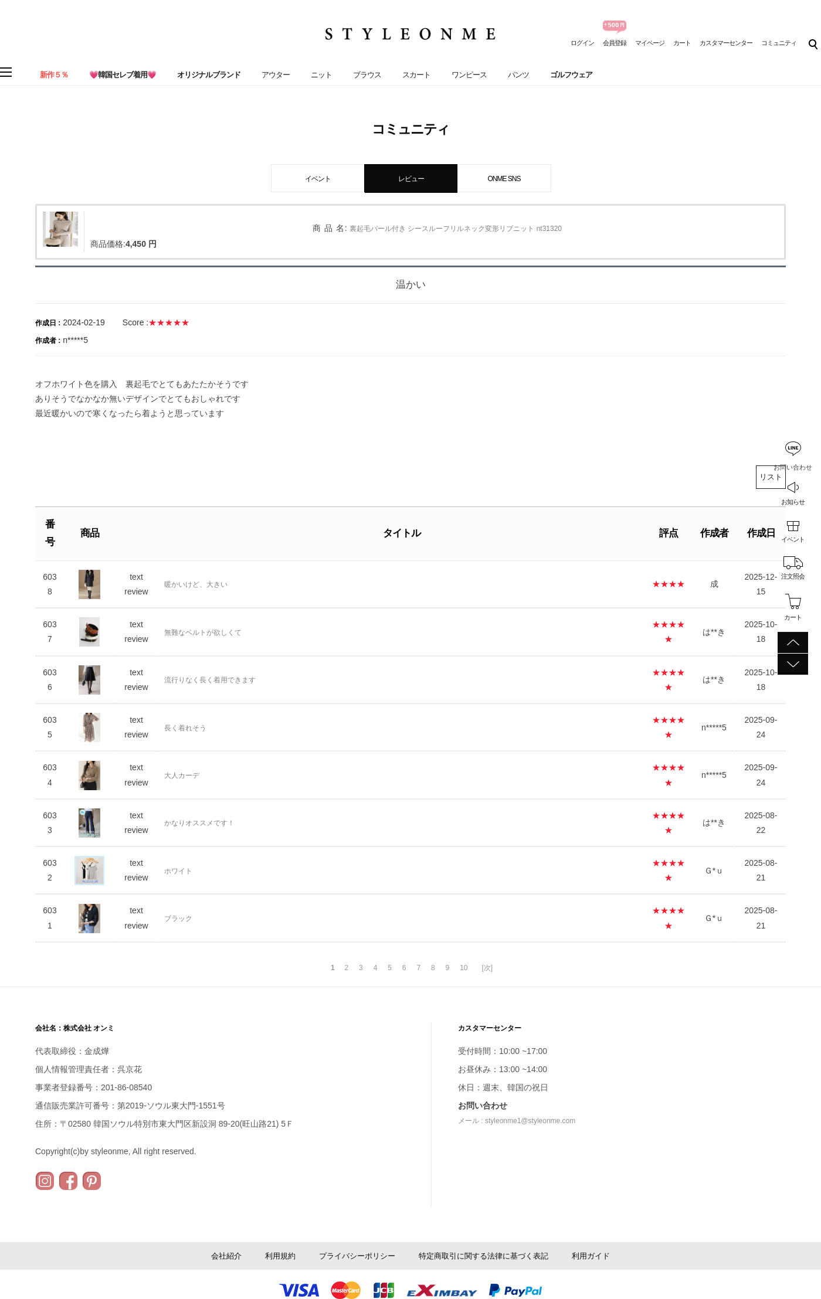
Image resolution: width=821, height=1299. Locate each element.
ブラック (178, 918)
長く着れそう (185, 728)
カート (682, 42)
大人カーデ (181, 775)
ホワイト (178, 871)
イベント (793, 539)
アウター (276, 74)
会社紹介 (226, 1256)
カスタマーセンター (726, 42)
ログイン (582, 42)
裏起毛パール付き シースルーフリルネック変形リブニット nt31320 (456, 229)
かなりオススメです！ (199, 823)
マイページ (649, 42)
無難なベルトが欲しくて (203, 632)
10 (463, 968)
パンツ (518, 74)
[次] (487, 968)
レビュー (411, 179)
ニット (321, 74)
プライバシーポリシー (357, 1256)
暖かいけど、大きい (196, 584)
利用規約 (280, 1256)
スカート (416, 74)
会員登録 (614, 42)
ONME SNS (503, 179)
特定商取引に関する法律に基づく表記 (483, 1256)
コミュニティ (778, 42)
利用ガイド (591, 1256)
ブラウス (367, 74)
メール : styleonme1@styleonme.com (516, 1121)
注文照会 (793, 576)
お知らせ (793, 501)
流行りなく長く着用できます (210, 680)
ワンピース (469, 74)
